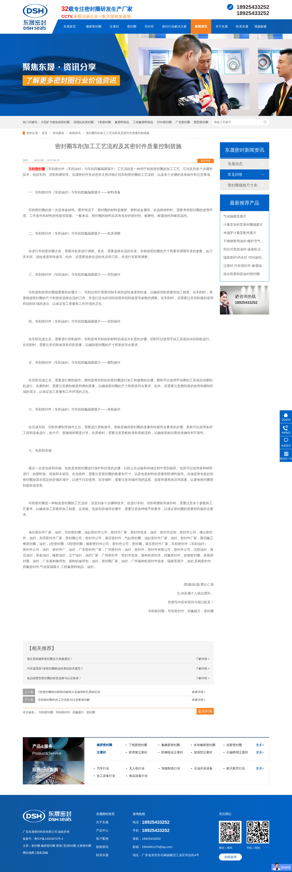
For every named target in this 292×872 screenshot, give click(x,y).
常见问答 (235, 174)
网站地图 (29, 852)
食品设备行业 (138, 775)
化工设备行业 (106, 775)
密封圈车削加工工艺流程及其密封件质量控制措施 (117, 133)
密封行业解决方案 (174, 26)
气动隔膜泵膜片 (234, 220)
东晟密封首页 (105, 814)
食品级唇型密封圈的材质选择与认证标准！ (54, 678)
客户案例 (102, 838)
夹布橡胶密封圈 (204, 745)
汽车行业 (103, 768)
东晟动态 (235, 164)
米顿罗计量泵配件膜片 (239, 237)
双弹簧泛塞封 (138, 752)
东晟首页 (69, 26)
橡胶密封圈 (93, 26)
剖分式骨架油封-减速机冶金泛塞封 (248, 253)
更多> (260, 745)
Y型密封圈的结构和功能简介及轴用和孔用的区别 (69, 692)
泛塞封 (114, 26)
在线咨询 (230, 857)
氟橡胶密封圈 (170, 745)
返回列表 (205, 160)
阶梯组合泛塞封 (172, 752)
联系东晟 (242, 26)
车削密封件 (63, 712)
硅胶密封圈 (234, 745)
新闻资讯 (201, 26)
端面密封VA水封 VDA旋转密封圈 (247, 261)
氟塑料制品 (122, 122)
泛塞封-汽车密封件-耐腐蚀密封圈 (247, 270)
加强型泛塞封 (203, 752)
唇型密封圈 (201, 122)
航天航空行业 (235, 768)
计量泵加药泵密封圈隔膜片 (243, 228)
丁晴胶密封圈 (138, 745)
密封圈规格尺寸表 (242, 185)
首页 (45, 133)
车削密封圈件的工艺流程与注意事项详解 (64, 699)
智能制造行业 (171, 768)
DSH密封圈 (164, 122)
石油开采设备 (203, 768)
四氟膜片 (78, 712)
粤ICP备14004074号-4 (48, 838)
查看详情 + (199, 692)
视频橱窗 (260, 26)
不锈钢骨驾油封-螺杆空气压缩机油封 (250, 245)
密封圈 (131, 26)
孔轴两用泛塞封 (237, 752)
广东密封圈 (183, 122)
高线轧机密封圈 (84, 122)
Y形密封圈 (104, 122)
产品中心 (102, 830)
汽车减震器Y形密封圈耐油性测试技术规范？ (55, 668)
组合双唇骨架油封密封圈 (241, 278)
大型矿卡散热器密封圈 (55, 122)
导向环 (149, 26)
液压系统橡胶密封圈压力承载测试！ (50, 658)
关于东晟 (221, 26)
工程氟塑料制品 (143, 122)
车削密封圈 (46, 712)
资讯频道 (59, 133)
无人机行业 (137, 768)
